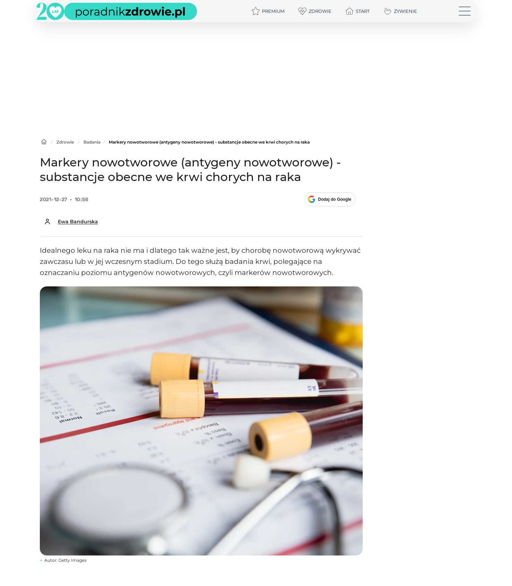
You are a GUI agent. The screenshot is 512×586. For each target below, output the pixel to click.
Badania (91, 142)
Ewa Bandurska (78, 221)
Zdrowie (65, 142)
